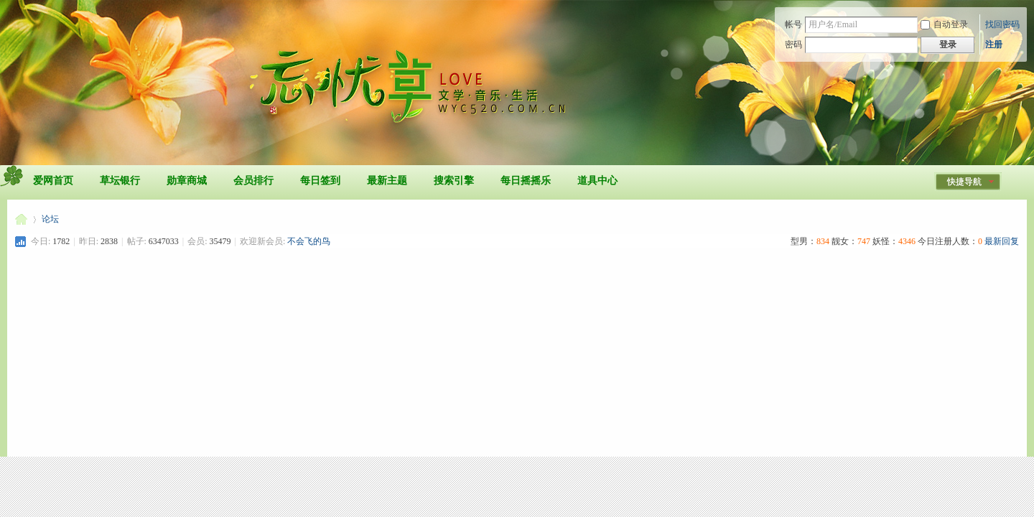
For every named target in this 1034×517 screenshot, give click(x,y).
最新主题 (387, 180)
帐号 (793, 24)
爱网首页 (53, 180)
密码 (793, 44)
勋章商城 (187, 180)
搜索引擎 (454, 180)
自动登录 (944, 24)
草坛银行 (120, 180)
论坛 (50, 219)
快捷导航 (964, 182)
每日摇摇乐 (525, 180)
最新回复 (1001, 241)
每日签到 (320, 180)
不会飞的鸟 (308, 241)
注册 (993, 44)
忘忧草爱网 (21, 219)
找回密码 (1002, 24)
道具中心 (597, 180)
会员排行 (253, 180)
